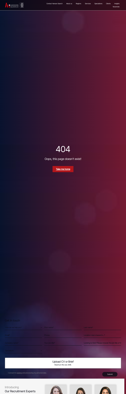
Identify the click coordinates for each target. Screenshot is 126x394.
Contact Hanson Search (55, 4)
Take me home (63, 169)
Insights (116, 4)
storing (19, 373)
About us (69, 4)
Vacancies (116, 7)
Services (88, 4)
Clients (108, 4)
